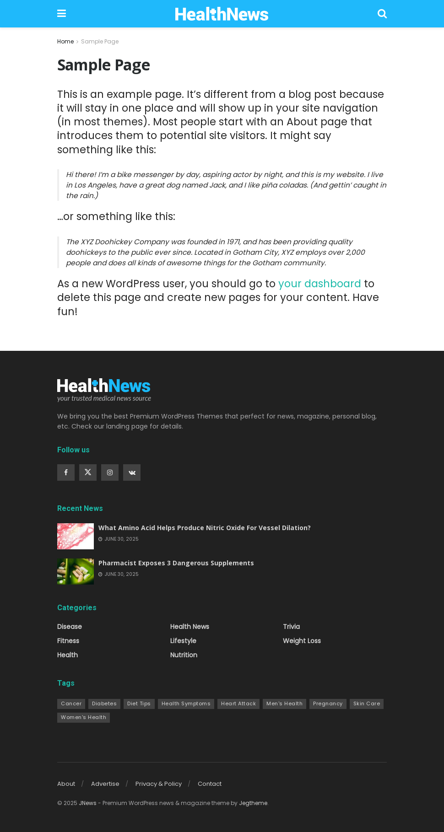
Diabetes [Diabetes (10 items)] (104, 703)
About (66, 783)
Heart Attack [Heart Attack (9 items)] (238, 703)
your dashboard (319, 283)
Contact (210, 783)
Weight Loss (302, 640)
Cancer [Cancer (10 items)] (71, 703)
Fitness (68, 640)
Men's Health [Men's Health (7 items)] (284, 703)
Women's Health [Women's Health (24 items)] (83, 717)
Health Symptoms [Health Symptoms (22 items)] (186, 703)
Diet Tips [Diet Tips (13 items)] (139, 703)
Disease (69, 626)
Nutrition (183, 655)
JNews (88, 803)
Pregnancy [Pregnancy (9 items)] (328, 703)
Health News (189, 626)
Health (67, 655)
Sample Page (100, 41)
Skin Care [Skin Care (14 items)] (366, 703)
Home (65, 41)
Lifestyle (183, 640)
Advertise (105, 783)
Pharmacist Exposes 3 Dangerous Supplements (176, 562)
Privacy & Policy (158, 783)
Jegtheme (253, 803)
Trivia (291, 626)
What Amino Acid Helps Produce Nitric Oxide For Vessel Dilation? (204, 527)
